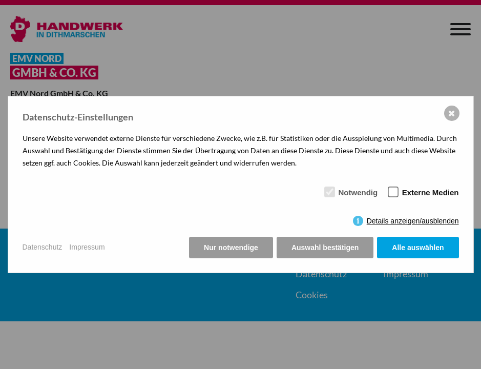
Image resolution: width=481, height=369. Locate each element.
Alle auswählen (418, 247)
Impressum (86, 247)
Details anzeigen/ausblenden (413, 221)
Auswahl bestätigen (325, 247)
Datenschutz (42, 247)
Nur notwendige (231, 247)
